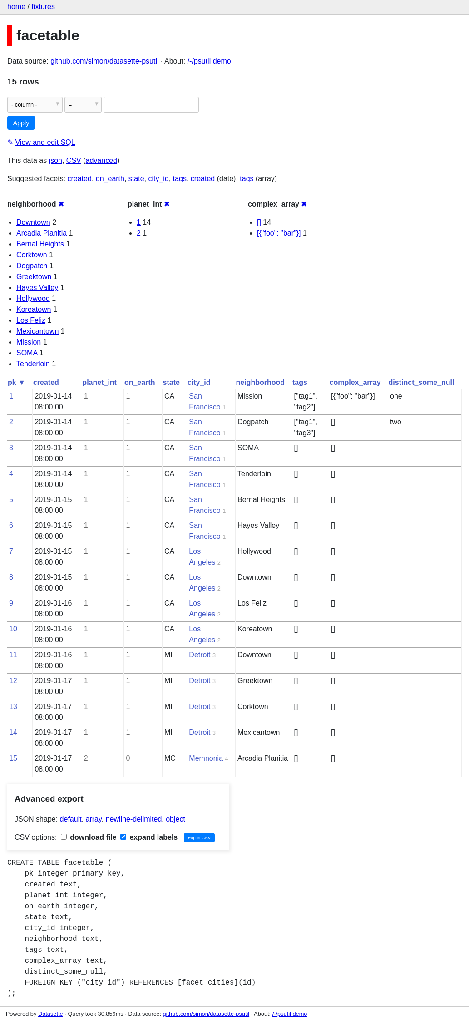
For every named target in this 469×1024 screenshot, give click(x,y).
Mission (28, 342)
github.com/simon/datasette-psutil (104, 61)
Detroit (199, 655)
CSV (73, 160)
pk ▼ (16, 382)
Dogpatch (32, 266)
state (136, 178)
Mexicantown (37, 331)
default (71, 819)
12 (13, 680)
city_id (158, 178)
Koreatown (33, 309)
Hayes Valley (37, 287)
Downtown (33, 222)
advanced (101, 160)
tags (180, 178)
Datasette (50, 1013)
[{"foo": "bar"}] (279, 233)
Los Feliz (30, 320)
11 (13, 655)
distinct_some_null (421, 382)
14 (13, 732)
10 (13, 629)
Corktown (31, 255)
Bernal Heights (40, 244)
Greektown (33, 277)
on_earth (110, 178)
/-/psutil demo (209, 61)
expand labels (149, 837)
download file (89, 837)
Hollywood (33, 298)
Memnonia (206, 758)
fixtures (43, 6)
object (175, 819)
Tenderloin (33, 364)
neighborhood (260, 382)
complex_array (355, 382)
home (16, 6)
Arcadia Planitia (41, 233)
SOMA (26, 353)
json (55, 160)
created (80, 178)
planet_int (99, 382)
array (94, 819)
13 (13, 706)
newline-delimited (134, 819)
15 (13, 758)
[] (259, 222)
